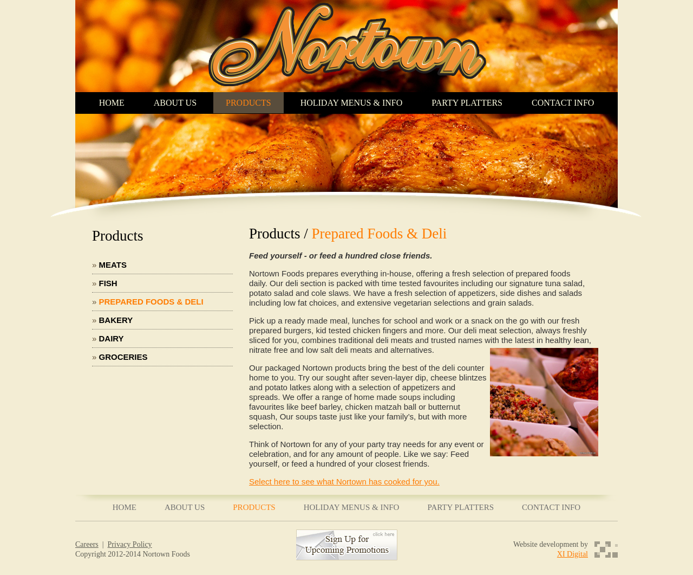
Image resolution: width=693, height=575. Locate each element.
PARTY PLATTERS (467, 102)
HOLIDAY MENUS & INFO (351, 102)
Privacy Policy (130, 544)
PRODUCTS (248, 102)
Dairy (111, 338)
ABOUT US (175, 102)
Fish (108, 283)
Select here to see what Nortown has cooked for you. (344, 481)
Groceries (123, 356)
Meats (113, 264)
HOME (112, 102)
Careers (87, 544)
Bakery (116, 320)
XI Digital (572, 554)
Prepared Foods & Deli (151, 301)
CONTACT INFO (563, 102)
